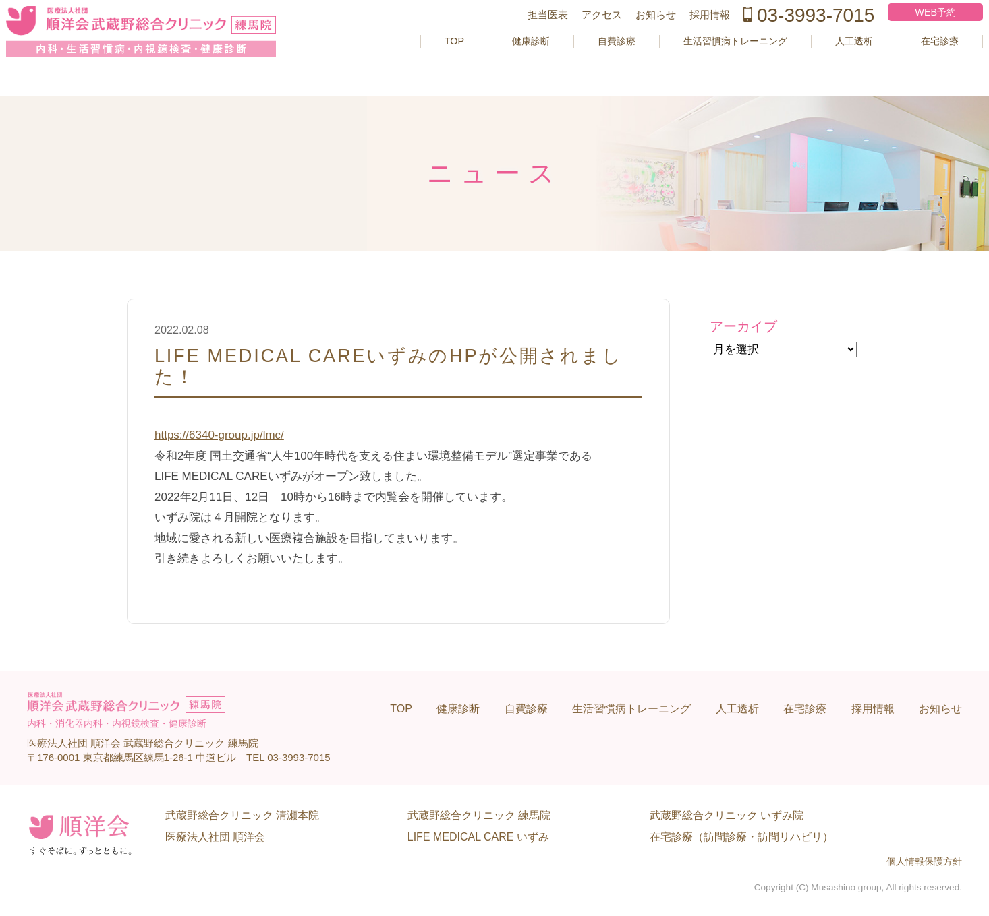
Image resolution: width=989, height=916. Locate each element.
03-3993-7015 (783, 36)
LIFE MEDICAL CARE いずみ (478, 837)
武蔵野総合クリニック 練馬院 (478, 815)
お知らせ (630, 36)
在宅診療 (916, 62)
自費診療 (567, 62)
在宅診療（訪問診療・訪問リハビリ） (741, 837)
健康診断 (476, 62)
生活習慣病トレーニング (696, 62)
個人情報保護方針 (924, 862)
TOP (396, 62)
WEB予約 (912, 33)
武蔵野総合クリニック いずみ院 (726, 815)
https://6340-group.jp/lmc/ (219, 435)
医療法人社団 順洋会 (215, 837)
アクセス (576, 36)
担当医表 (522, 36)
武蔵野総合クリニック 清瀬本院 (242, 815)
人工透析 (825, 62)
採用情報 (684, 36)
